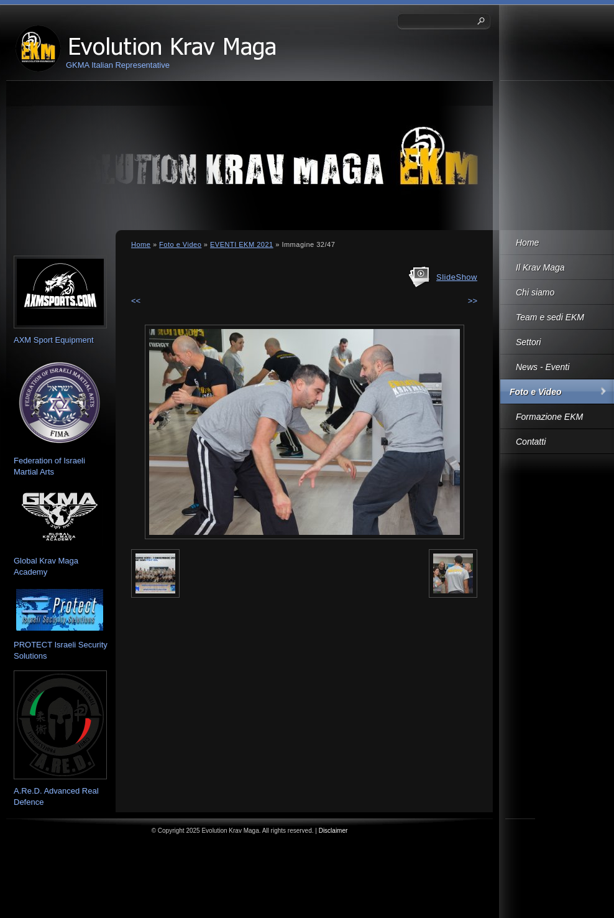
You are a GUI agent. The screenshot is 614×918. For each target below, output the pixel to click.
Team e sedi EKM (550, 317)
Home (527, 243)
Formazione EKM (549, 417)
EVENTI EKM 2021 (241, 244)
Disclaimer (333, 830)
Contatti (531, 442)
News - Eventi (542, 367)
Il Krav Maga (540, 267)
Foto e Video (535, 392)
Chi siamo (535, 292)
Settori (528, 342)
